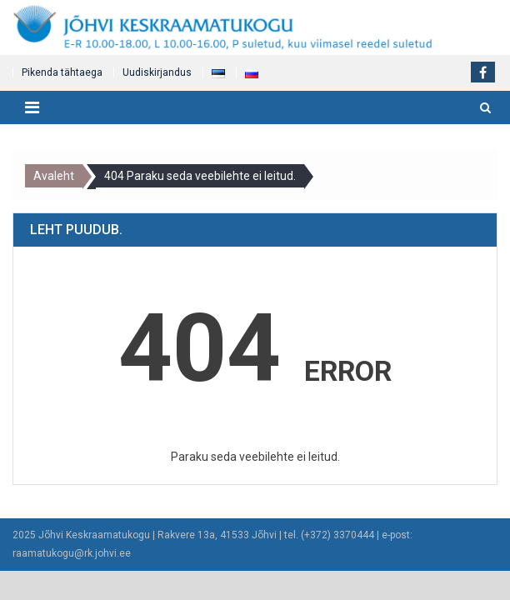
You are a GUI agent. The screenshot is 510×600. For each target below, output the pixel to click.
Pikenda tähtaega (62, 72)
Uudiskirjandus (157, 72)
